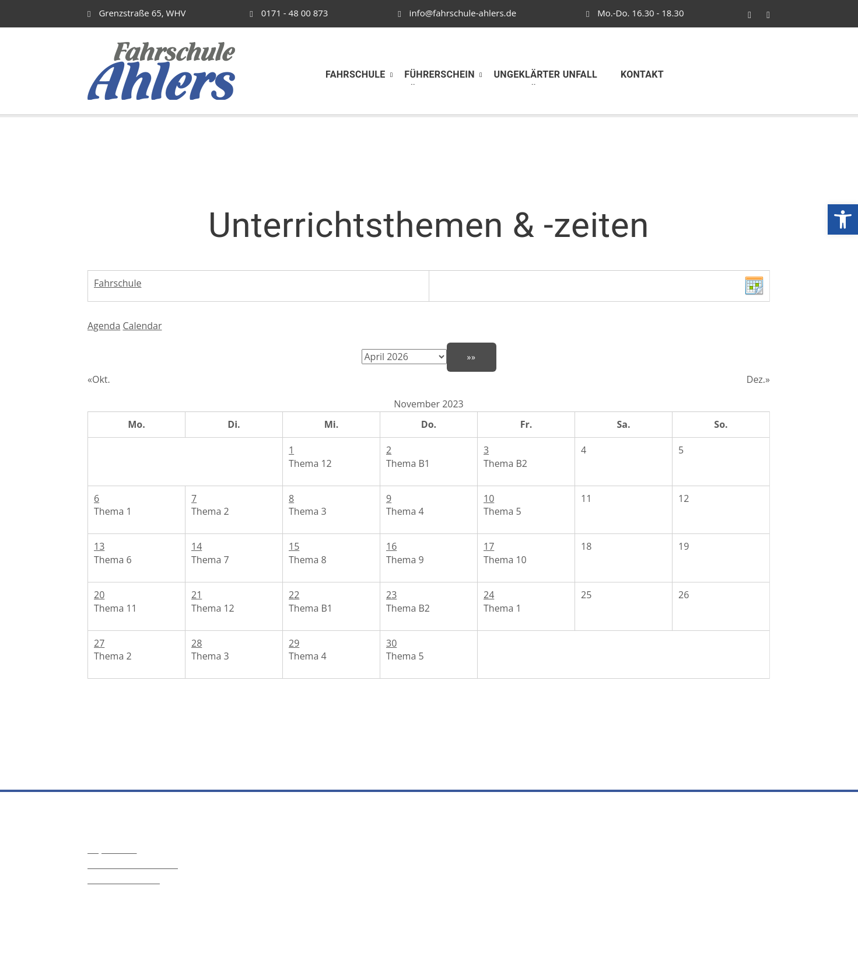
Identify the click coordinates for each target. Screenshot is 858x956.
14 (196, 546)
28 (196, 643)
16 (391, 546)
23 (391, 594)
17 (489, 546)
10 (489, 498)
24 (489, 594)
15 (294, 546)
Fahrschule (117, 283)
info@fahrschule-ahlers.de (457, 13)
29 (294, 643)
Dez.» (758, 379)
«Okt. (98, 379)
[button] (843, 219)
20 (99, 594)
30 (391, 643)
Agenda (103, 325)
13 (99, 546)
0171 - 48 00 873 (289, 13)
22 (294, 594)
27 (99, 643)
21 (196, 594)
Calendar (142, 325)
